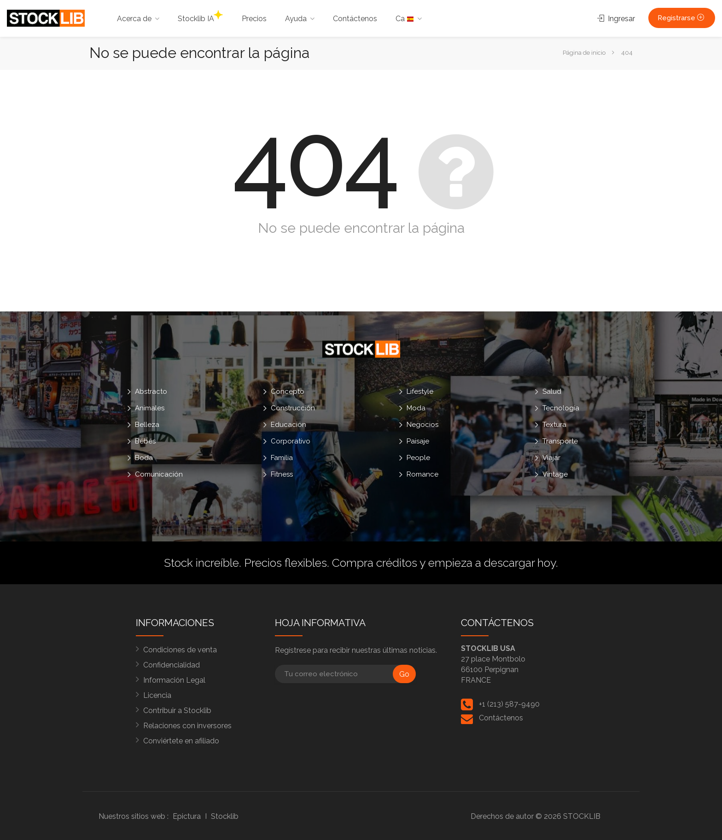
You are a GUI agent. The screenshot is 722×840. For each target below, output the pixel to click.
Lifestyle (420, 391)
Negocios (422, 424)
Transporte (560, 441)
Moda (416, 408)
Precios (254, 18)
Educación (288, 424)
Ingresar (616, 18)
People (418, 458)
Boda (144, 458)
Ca (405, 18)
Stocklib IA (200, 16)
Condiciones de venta (180, 649)
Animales (149, 408)
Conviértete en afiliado (181, 740)
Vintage (555, 474)
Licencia (157, 695)
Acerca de (134, 18)
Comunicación (159, 474)
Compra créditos (374, 563)
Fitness (282, 474)
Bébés (145, 441)
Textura (554, 424)
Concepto (287, 391)
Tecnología (560, 408)
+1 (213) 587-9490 (509, 704)
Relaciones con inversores (187, 725)
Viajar (551, 458)
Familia (282, 458)
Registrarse (682, 18)
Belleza (147, 424)
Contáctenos (355, 18)
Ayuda (296, 18)
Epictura (187, 816)
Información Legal (174, 680)
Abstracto (151, 391)
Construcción (293, 408)
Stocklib (225, 816)
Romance (422, 474)
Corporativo (290, 441)
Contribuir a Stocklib (177, 710)
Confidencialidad (171, 665)
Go (404, 674)
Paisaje (418, 441)
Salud (551, 391)
